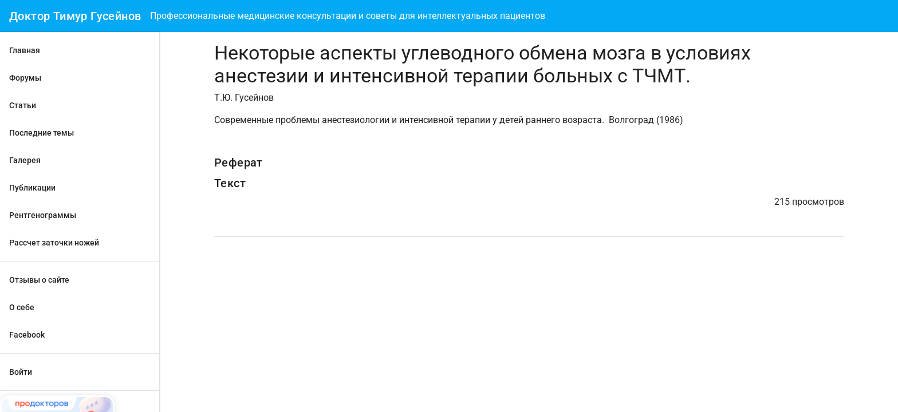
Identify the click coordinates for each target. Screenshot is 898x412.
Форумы (25, 77)
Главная (24, 50)
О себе (21, 307)
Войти (20, 372)
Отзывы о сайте (39, 279)
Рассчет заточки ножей (54, 242)
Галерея (25, 160)
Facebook (27, 334)
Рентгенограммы (42, 215)
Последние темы (41, 132)
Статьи (22, 105)
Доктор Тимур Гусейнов (75, 16)
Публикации (32, 187)
